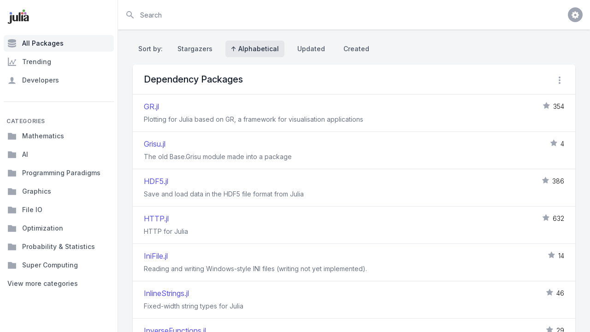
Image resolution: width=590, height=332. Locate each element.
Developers (33, 80)
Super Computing (42, 265)
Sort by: (152, 49)
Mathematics (35, 136)
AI (17, 154)
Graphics (29, 191)
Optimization (35, 228)
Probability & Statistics (51, 246)
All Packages (35, 43)
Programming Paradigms (53, 173)
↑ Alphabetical (255, 49)
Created (356, 49)
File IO (24, 209)
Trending (29, 61)
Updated (311, 49)
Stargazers (194, 49)
